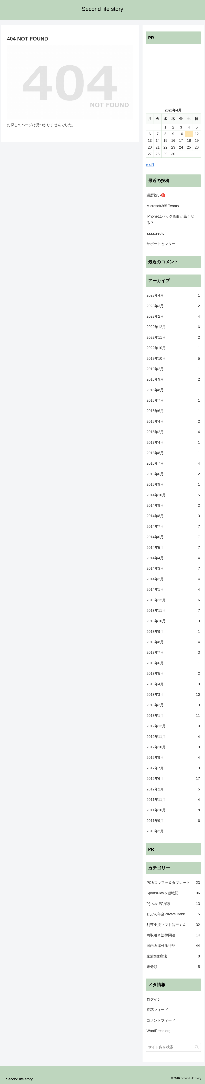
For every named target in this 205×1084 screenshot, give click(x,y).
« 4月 (150, 165)
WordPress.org (159, 1031)
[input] (173, 1047)
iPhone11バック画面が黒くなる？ (170, 219)
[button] (196, 1047)
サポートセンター (161, 244)
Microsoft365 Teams (163, 206)
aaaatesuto (155, 233)
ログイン (154, 999)
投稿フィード (157, 1010)
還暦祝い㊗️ (156, 195)
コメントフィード (161, 1020)
